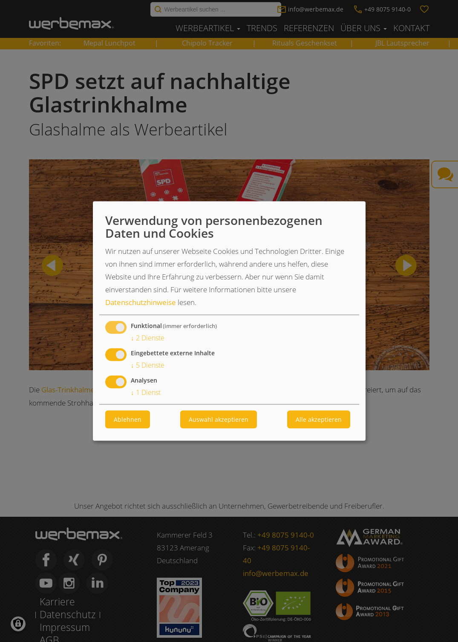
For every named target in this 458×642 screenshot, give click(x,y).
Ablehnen (127, 419)
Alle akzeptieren (319, 419)
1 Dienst (146, 392)
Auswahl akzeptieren (218, 419)
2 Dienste (147, 338)
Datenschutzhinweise (140, 302)
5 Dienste (147, 365)
